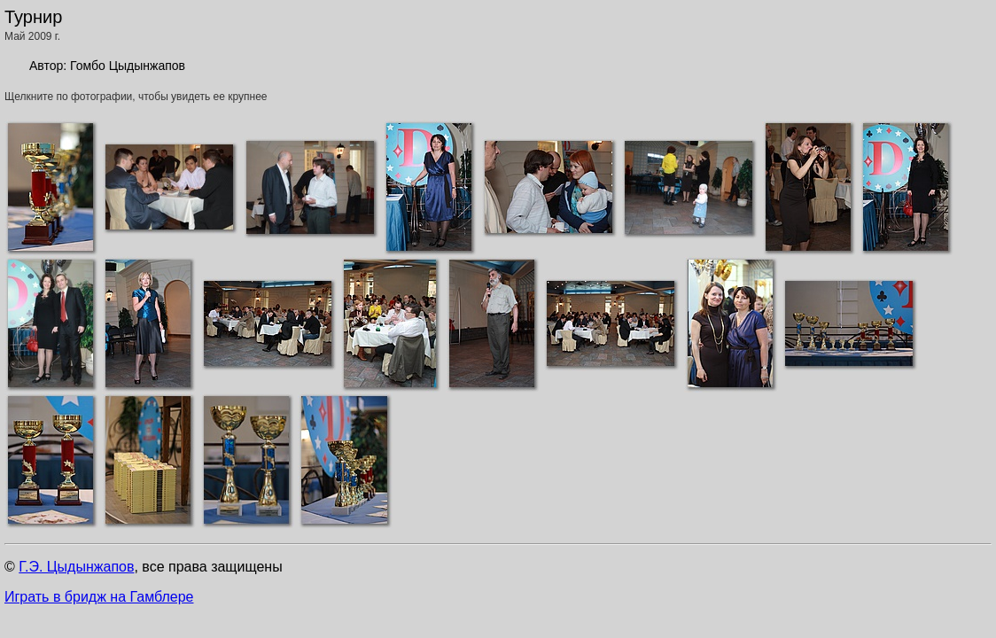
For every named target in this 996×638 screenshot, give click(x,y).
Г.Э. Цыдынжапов (76, 566)
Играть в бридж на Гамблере (98, 596)
